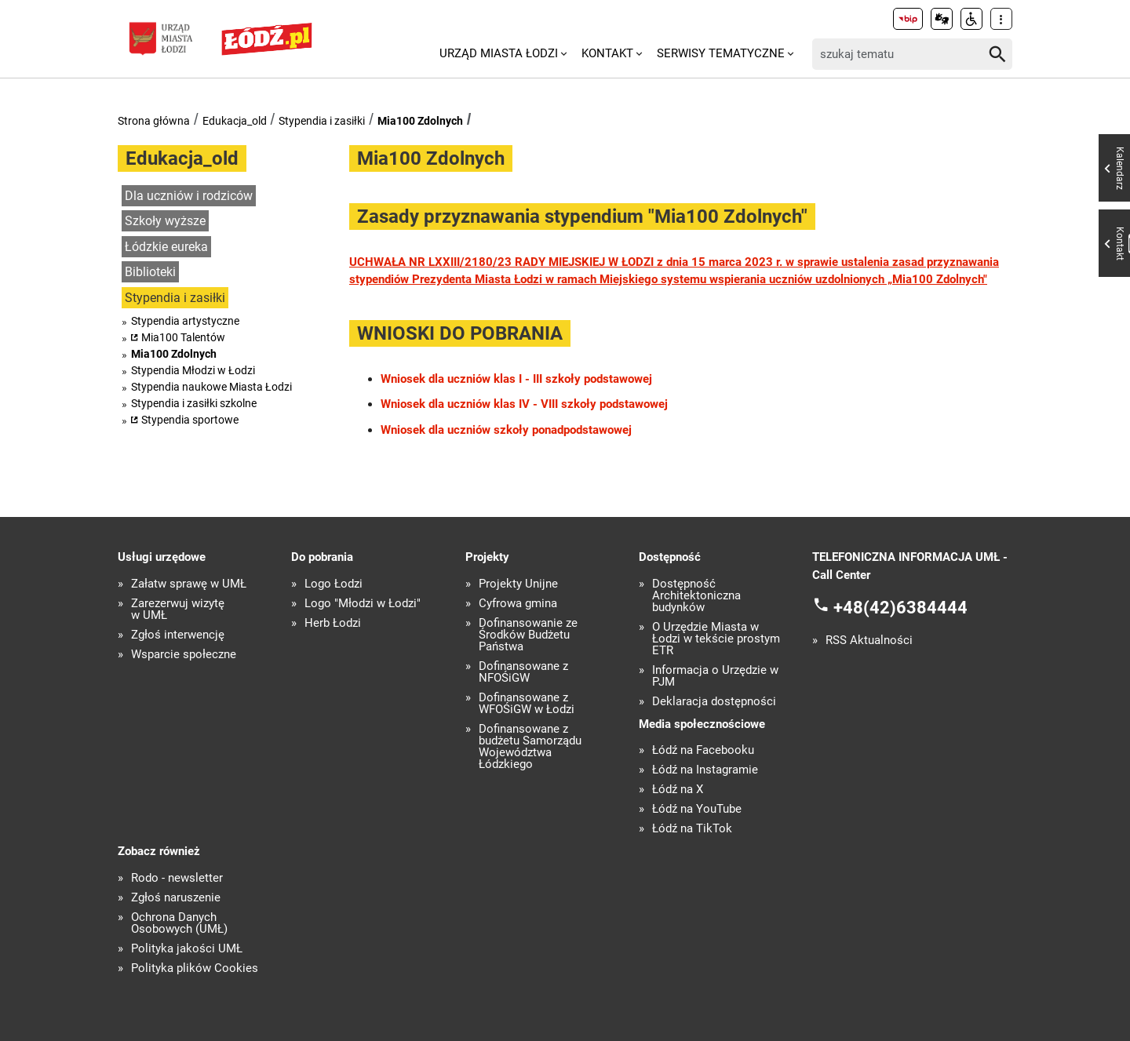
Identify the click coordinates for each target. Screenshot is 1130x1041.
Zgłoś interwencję (177, 635)
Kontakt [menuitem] (607, 53)
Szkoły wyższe (165, 220)
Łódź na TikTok (692, 829)
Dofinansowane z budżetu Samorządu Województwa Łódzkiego (530, 746)
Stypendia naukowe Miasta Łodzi (211, 386)
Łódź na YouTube (697, 809)
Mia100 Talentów (183, 337)
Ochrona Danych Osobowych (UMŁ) (179, 923)
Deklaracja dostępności (714, 702)
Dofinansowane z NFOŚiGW (523, 672)
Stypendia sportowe (190, 419)
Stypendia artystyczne (185, 321)
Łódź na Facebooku (703, 750)
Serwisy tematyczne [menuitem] (721, 53)
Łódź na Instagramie (705, 770)
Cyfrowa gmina (518, 604)
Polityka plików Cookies (194, 968)
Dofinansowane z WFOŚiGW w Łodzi (526, 703)
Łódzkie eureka (166, 246)
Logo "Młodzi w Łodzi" (362, 604)
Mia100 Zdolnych (420, 121)
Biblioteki (150, 271)
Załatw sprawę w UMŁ (188, 584)
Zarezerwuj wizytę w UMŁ (177, 609)
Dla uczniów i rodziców (189, 195)
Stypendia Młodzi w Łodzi (193, 370)
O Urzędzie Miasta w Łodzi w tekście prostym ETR (716, 639)
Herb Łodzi (332, 623)
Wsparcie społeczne (183, 655)
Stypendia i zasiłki (322, 121)
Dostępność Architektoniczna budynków (696, 595)
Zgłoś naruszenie (176, 898)
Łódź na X (677, 789)
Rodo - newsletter (177, 878)
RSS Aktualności (869, 640)
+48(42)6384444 (900, 607)
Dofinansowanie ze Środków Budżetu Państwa (528, 635)
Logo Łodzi (333, 584)
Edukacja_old (234, 121)
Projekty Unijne (518, 584)
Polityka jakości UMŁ (186, 949)
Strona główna (154, 121)
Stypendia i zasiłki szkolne (194, 403)
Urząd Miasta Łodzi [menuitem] (498, 53)
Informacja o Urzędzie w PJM (715, 676)
